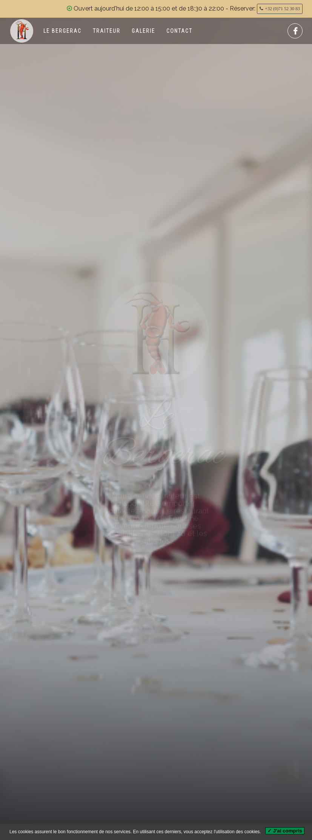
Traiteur (106, 31)
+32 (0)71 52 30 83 (282, 8)
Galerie (143, 31)
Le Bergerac (62, 31)
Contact (179, 31)
